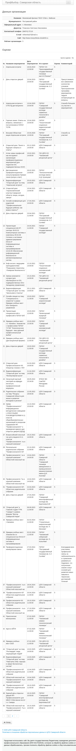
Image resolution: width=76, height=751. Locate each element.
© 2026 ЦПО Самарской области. (14, 730)
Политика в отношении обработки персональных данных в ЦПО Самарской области (33, 732)
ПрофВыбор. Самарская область (23, 2)
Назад (7, 722)
